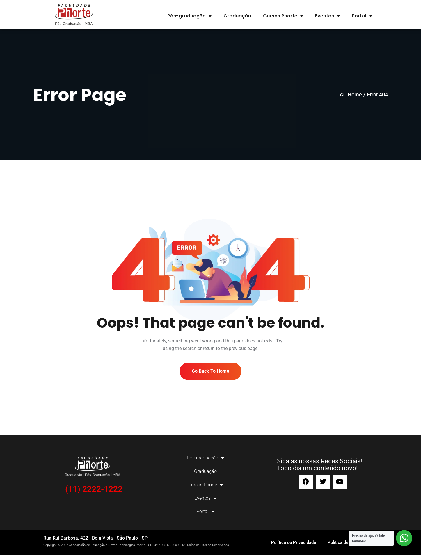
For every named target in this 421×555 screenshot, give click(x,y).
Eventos (327, 16)
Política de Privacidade (293, 542)
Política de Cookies (346, 542)
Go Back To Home (210, 371)
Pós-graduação (189, 16)
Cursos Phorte (283, 16)
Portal (362, 16)
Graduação (237, 16)
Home (351, 94)
